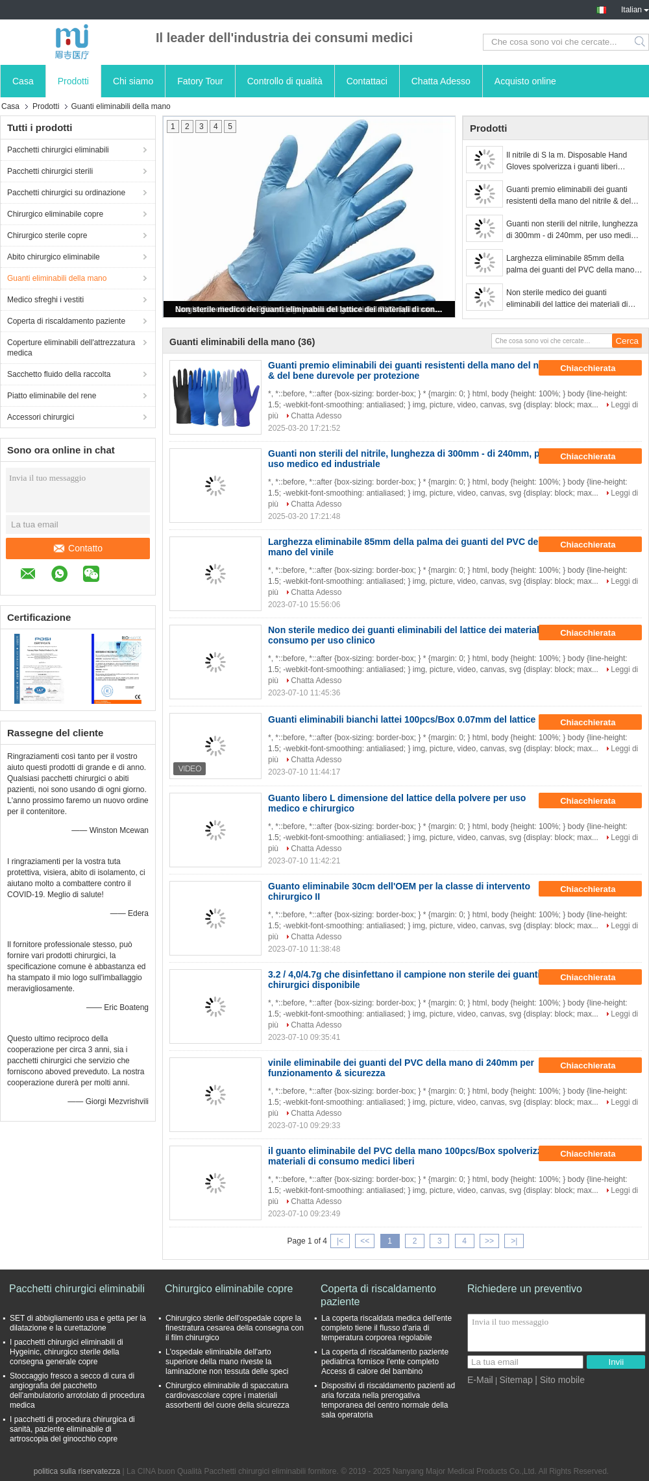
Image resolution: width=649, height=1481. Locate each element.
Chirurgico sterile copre (47, 235)
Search (641, 42)
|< (340, 1241)
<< (364, 1241)
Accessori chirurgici (40, 417)
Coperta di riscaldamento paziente (66, 321)
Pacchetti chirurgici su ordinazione (66, 192)
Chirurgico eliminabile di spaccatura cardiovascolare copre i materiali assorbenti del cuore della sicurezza (227, 1395)
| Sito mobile (560, 1380)
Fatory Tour (200, 81)
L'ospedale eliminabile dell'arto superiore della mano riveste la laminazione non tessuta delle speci (226, 1361)
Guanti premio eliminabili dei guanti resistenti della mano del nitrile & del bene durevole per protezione (568, 196)
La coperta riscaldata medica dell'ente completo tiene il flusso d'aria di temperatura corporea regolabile (386, 1328)
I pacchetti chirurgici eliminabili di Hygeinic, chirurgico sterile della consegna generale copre (66, 1352)
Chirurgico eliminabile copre (55, 214)
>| (514, 1241)
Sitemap (515, 1380)
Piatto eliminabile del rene (51, 395)
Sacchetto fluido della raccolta (58, 374)
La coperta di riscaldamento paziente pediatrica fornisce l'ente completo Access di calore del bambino (384, 1361)
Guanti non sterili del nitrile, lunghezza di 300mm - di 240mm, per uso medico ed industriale (572, 230)
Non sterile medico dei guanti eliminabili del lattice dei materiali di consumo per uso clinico (310, 309)
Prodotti (73, 81)
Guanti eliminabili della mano (56, 278)
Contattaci (367, 81)
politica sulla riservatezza (77, 1471)
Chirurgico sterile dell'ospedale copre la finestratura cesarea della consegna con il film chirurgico (234, 1328)
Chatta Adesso (441, 81)
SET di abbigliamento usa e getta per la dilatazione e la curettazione (78, 1323)
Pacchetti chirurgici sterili (50, 171)
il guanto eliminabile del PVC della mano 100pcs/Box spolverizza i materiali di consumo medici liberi (410, 1156)
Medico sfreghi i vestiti (45, 299)
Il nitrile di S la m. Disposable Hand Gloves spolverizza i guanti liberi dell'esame (566, 162)
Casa (23, 81)
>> (489, 1241)
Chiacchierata (596, 368)
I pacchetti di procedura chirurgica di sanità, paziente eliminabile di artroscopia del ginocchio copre (72, 1429)
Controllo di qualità (285, 81)
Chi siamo (133, 81)
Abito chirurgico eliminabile (53, 256)
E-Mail (480, 1380)
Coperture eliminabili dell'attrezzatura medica (71, 347)
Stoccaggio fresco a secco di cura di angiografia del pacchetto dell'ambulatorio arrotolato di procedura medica (77, 1390)
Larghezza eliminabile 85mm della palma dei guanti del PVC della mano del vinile (570, 265)
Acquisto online (525, 81)
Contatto (78, 548)
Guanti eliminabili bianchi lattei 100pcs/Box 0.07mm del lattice (401, 719)
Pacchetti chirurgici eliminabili (58, 149)
